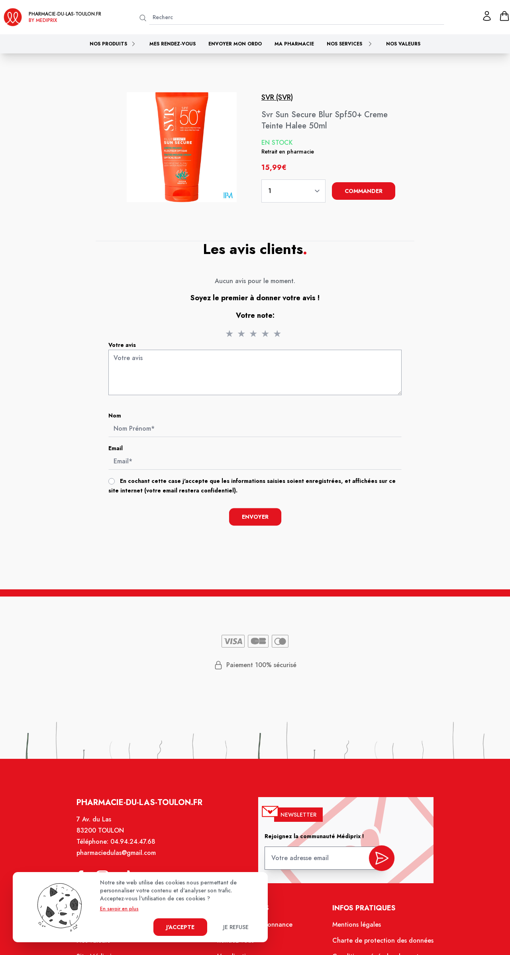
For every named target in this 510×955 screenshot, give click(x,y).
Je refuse (236, 927)
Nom (114, 415)
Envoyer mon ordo (235, 43)
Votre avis (122, 345)
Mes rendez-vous (172, 43)
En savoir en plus (119, 909)
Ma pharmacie (294, 43)
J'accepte (180, 927)
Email (115, 448)
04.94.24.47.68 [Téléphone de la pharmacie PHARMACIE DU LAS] (138, 851)
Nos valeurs (403, 43)
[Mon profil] (486, 16)
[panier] (504, 16)
